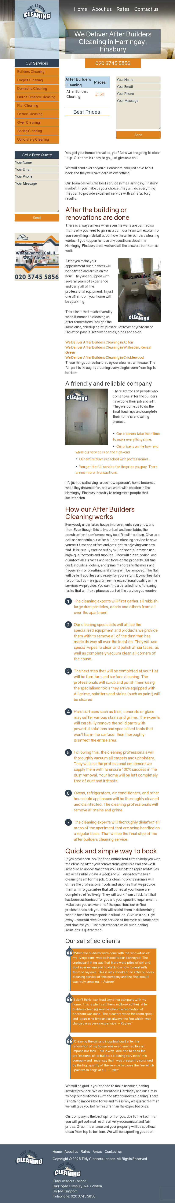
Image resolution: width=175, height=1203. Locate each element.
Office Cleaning (29, 114)
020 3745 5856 (112, 63)
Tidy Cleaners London (98, 1159)
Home (80, 9)
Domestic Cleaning (32, 88)
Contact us (146, 9)
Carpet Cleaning (30, 80)
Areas (97, 1151)
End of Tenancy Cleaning (36, 97)
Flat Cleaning (27, 105)
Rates (123, 9)
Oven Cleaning (28, 122)
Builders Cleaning (30, 71)
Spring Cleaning (29, 131)
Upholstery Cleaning (33, 139)
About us (102, 9)
